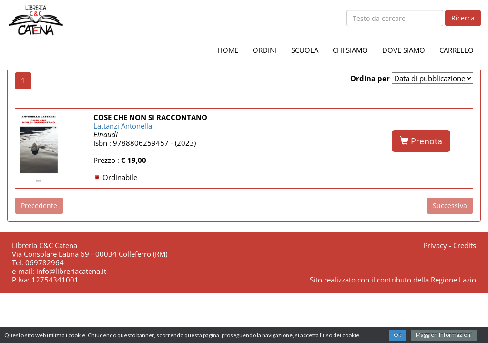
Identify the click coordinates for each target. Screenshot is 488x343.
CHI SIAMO (350, 50)
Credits (464, 245)
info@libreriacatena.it (71, 271)
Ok (397, 334)
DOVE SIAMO (403, 50)
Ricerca (463, 17)
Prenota (421, 141)
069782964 (44, 262)
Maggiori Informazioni (444, 334)
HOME (227, 50)
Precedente (39, 205)
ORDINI (265, 50)
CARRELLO (456, 50)
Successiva (450, 205)
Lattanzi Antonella (122, 126)
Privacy (435, 245)
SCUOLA (304, 50)
